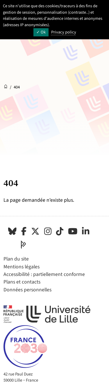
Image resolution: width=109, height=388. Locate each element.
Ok (41, 32)
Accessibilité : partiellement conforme (44, 274)
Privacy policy (63, 32)
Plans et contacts (21, 282)
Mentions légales (21, 266)
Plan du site (16, 259)
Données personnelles (27, 289)
